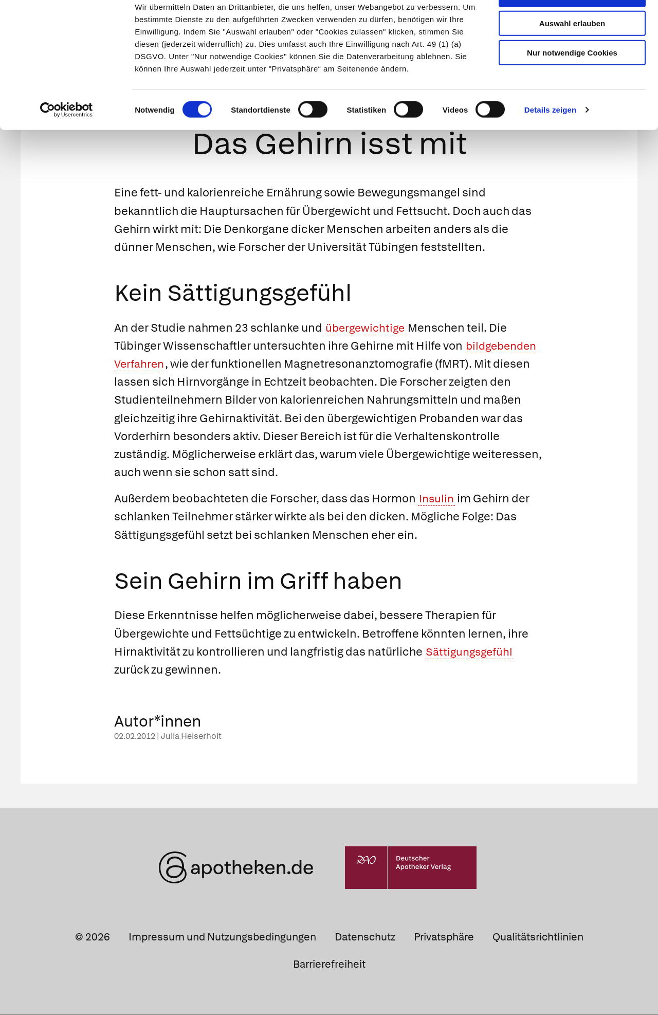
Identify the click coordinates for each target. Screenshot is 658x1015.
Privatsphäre (444, 938)
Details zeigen (550, 140)
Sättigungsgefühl (471, 652)
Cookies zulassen (572, 25)
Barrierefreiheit (329, 965)
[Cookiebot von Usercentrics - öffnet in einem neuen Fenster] (67, 141)
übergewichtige (366, 328)
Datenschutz (365, 938)
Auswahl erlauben (572, 54)
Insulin (437, 499)
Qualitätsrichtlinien (537, 938)
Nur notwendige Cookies (572, 83)
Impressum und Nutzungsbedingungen (222, 938)
